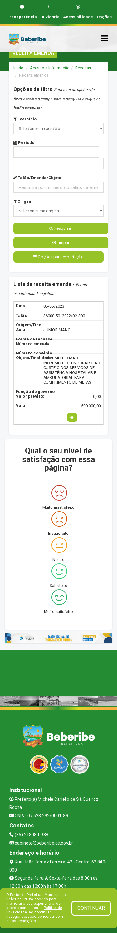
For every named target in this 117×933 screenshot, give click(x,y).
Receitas (83, 67)
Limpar (61, 242)
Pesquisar (60, 228)
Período (23, 142)
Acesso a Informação (50, 67)
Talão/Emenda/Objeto (37, 177)
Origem (22, 201)
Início (18, 67)
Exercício (25, 119)
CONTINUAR (91, 908)
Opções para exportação (58, 257)
